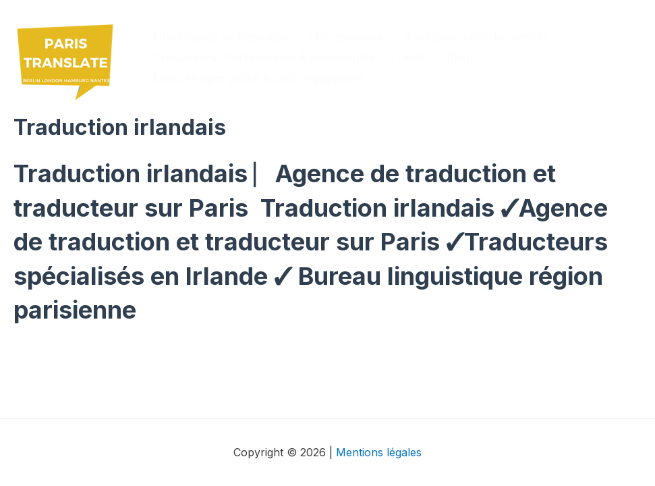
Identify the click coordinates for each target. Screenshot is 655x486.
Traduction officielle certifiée (484, 37)
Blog (458, 57)
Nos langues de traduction (221, 37)
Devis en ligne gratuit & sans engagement (259, 77)
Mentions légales (379, 452)
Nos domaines (346, 37)
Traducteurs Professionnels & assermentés (264, 57)
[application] (556, 37)
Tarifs (410, 57)
